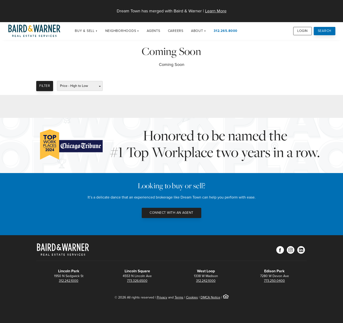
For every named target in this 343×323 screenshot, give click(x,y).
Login (302, 30)
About (197, 30)
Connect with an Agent (171, 212)
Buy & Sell (85, 30)
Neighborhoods (120, 30)
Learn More (216, 11)
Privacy (162, 297)
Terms (179, 297)
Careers (175, 30)
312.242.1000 (68, 280)
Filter (44, 85)
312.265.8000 (225, 30)
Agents (153, 30)
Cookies (192, 297)
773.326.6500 (137, 280)
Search (325, 30)
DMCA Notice (210, 297)
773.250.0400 (274, 280)
